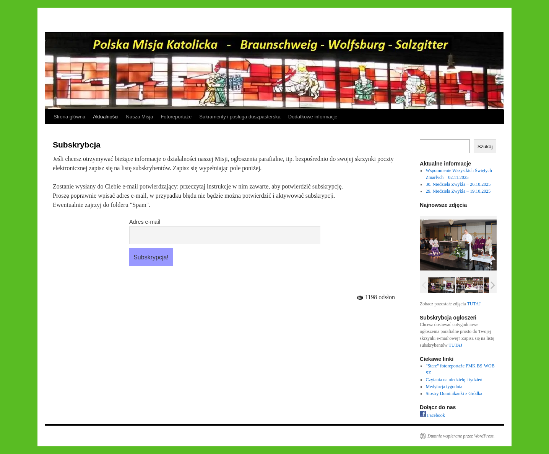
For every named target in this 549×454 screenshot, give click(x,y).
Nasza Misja (139, 117)
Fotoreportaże (176, 117)
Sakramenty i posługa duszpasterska (239, 117)
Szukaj (485, 146)
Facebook (432, 415)
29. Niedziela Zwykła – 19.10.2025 (458, 191)
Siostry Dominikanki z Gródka (454, 393)
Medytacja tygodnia (444, 386)
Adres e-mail (144, 222)
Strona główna (69, 117)
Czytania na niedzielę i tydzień (454, 379)
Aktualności (105, 117)
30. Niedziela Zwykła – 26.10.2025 (458, 184)
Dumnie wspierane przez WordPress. (461, 436)
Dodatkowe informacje (313, 117)
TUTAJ (474, 303)
